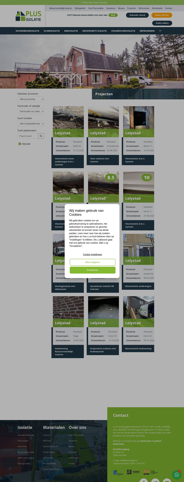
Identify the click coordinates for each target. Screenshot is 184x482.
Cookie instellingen (92, 254)
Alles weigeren (92, 262)
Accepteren (92, 270)
